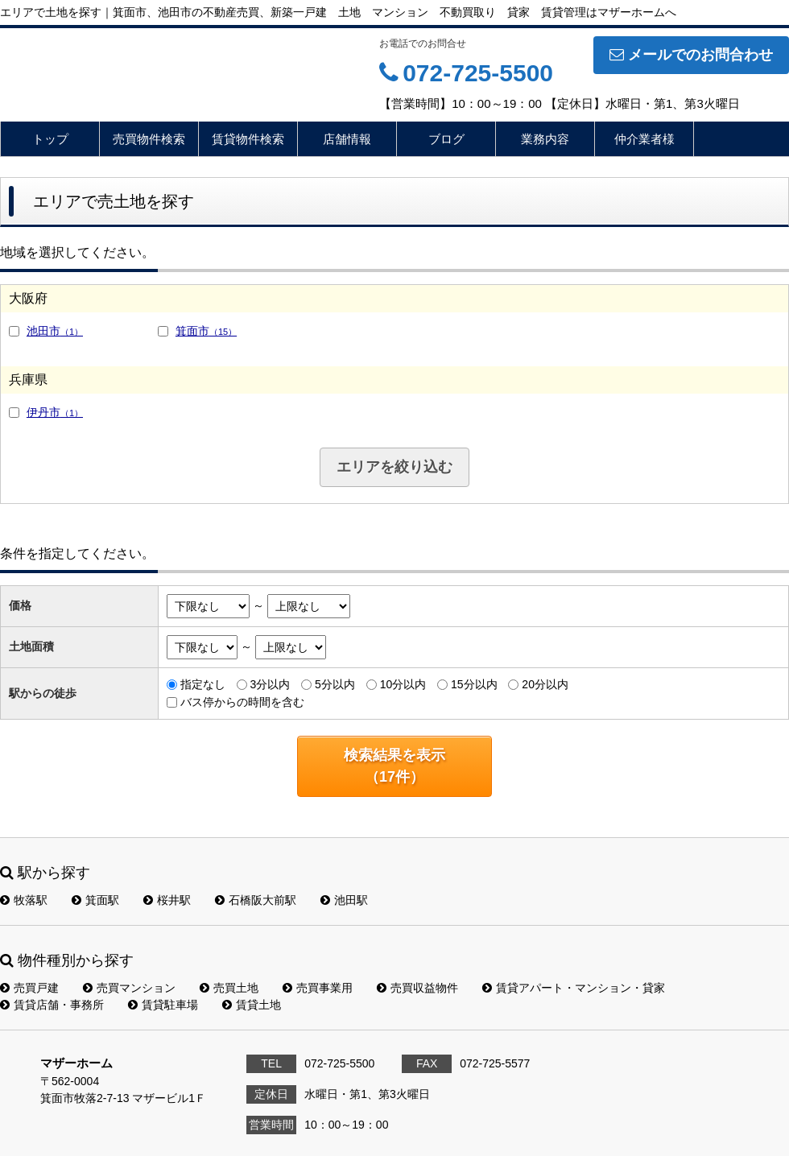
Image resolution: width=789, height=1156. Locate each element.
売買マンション (129, 987)
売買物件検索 (149, 139)
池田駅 (344, 900)
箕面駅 (95, 900)
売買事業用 (318, 987)
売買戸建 (29, 987)
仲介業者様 (644, 139)
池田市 (55, 330)
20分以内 (545, 684)
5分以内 (335, 684)
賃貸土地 (251, 1004)
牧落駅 (24, 900)
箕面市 (206, 330)
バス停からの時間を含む (242, 702)
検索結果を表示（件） (394, 766)
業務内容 (545, 139)
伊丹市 (55, 412)
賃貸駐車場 (163, 1004)
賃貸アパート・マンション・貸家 (573, 987)
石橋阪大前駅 (255, 900)
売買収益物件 (417, 987)
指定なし (202, 684)
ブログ (446, 139)
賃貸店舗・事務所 (52, 1004)
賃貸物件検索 (248, 139)
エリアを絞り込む (394, 467)
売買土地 (229, 987)
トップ (50, 139)
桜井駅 (167, 900)
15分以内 (474, 684)
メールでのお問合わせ (691, 55)
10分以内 (403, 684)
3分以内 (270, 684)
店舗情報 (347, 139)
